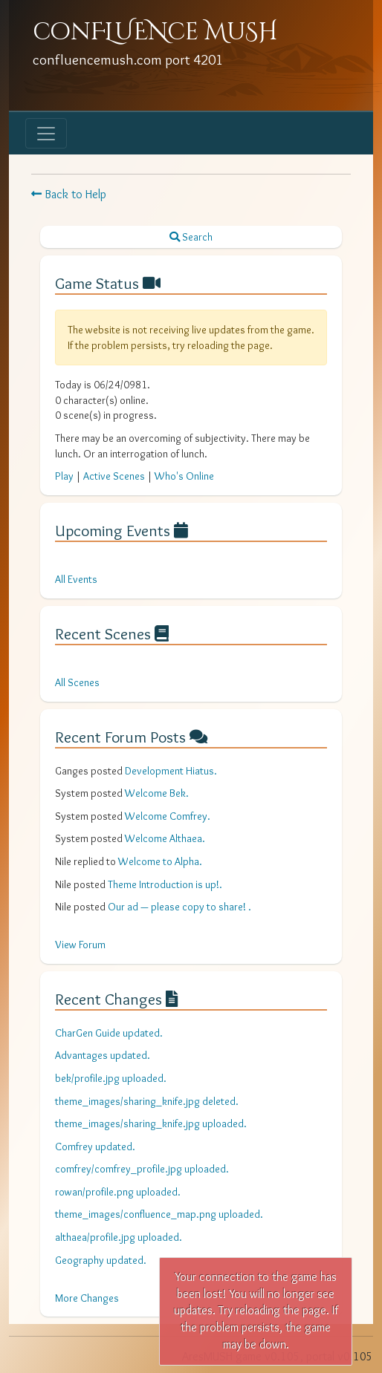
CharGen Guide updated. (109, 1033)
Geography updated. (100, 1260)
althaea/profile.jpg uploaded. (118, 1237)
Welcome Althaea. (165, 838)
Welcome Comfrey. (167, 816)
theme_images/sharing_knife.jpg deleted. (147, 1101)
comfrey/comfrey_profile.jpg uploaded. (142, 1168)
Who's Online (184, 476)
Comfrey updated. (95, 1146)
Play (64, 476)
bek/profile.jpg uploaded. (110, 1078)
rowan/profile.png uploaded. (118, 1191)
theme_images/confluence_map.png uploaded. (159, 1214)
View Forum (80, 944)
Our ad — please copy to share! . (179, 906)
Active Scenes (114, 476)
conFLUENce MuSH (155, 32)
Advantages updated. (102, 1055)
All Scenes (77, 682)
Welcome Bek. (157, 793)
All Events (76, 579)
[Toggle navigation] (46, 133)
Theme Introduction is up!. (165, 884)
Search (191, 237)
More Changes (87, 1298)
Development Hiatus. (171, 770)
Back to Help (68, 194)
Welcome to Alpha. (160, 861)
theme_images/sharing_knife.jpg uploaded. (151, 1123)
